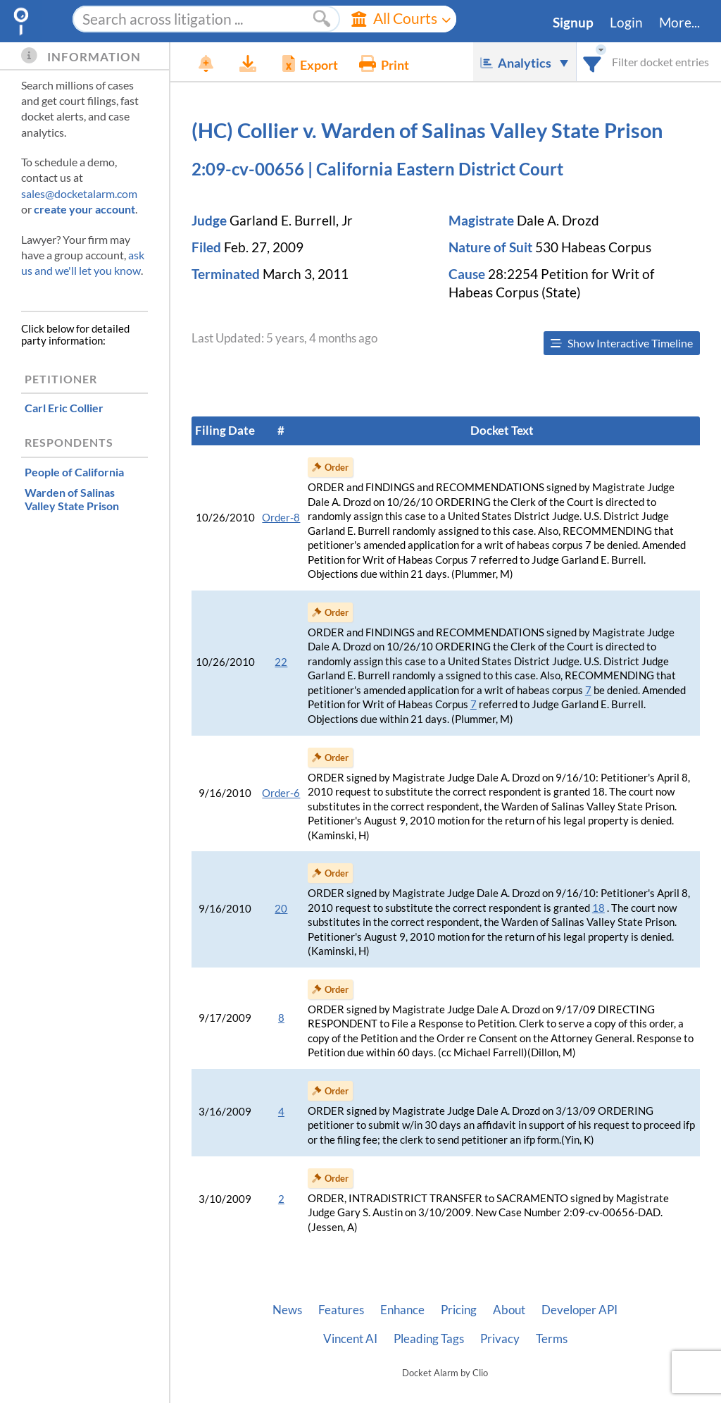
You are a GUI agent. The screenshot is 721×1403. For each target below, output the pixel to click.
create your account (84, 209)
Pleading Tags (429, 1339)
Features (341, 1310)
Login (626, 22)
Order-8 (281, 518)
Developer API (579, 1310)
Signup (573, 22)
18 (598, 908)
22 (281, 662)
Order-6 (281, 793)
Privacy (500, 1339)
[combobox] (592, 61)
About (509, 1310)
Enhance (402, 1310)
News (287, 1310)
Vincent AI (350, 1339)
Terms (552, 1339)
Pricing (459, 1310)
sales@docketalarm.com (79, 193)
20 (281, 909)
